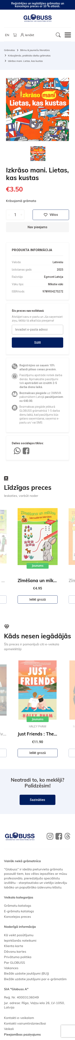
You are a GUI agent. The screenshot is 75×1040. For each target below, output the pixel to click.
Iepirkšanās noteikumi (20, 940)
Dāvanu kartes (15, 951)
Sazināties (37, 800)
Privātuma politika (17, 957)
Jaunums (37, 566)
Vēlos (51, 215)
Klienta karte (13, 946)
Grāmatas (9, 50)
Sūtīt (37, 342)
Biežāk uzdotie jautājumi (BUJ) (26, 973)
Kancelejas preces (17, 917)
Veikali (9, 1029)
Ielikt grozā (37, 599)
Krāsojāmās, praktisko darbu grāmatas (29, 55)
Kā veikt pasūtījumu (18, 935)
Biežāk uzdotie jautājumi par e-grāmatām (35, 979)
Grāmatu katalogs (17, 906)
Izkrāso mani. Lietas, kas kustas (25, 60)
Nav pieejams (37, 227)
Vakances (11, 968)
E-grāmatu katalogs (19, 911)
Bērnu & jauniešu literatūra (35, 50)
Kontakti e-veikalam (19, 1018)
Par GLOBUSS (14, 963)
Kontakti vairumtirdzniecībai (25, 1023)
